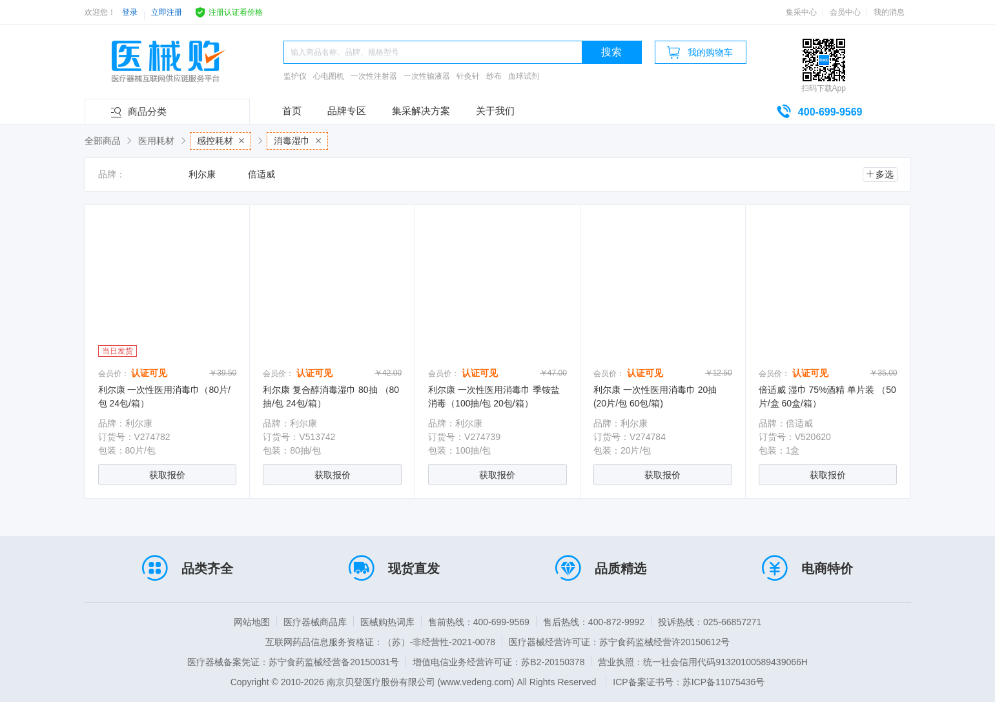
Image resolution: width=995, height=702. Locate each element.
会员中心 (845, 12)
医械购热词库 (387, 622)
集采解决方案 (421, 110)
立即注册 (166, 12)
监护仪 (295, 76)
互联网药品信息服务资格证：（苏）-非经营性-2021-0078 (380, 642)
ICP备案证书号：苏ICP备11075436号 (688, 682)
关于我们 (495, 110)
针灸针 (468, 76)
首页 (292, 110)
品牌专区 (346, 110)
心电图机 (328, 76)
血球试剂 (523, 76)
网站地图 (252, 622)
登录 (130, 12)
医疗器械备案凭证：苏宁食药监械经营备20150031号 (293, 662)
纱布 (494, 76)
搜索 (611, 51)
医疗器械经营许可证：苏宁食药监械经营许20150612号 (619, 642)
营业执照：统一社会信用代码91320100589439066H (702, 662)
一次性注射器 (374, 76)
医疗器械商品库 (315, 622)
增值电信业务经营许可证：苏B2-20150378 (498, 662)
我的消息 (889, 12)
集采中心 (801, 12)
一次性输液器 (427, 76)
